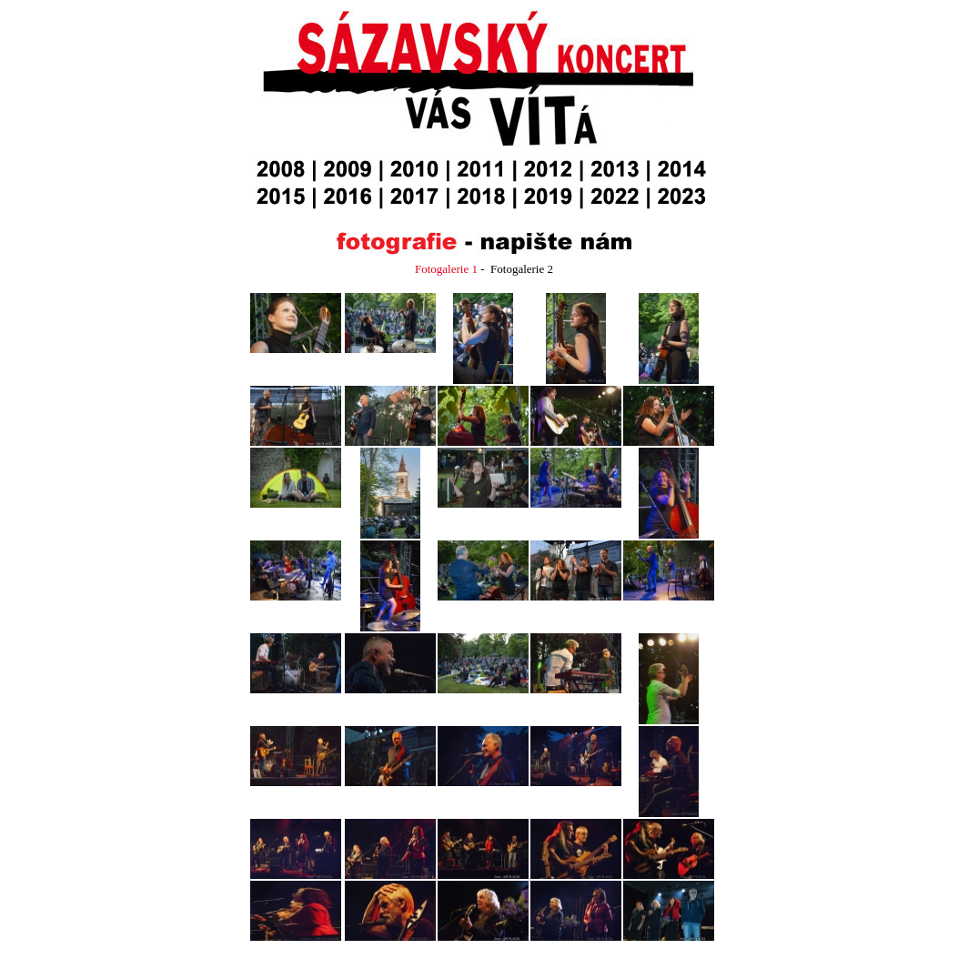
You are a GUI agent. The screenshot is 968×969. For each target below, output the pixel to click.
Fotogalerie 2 (521, 269)
